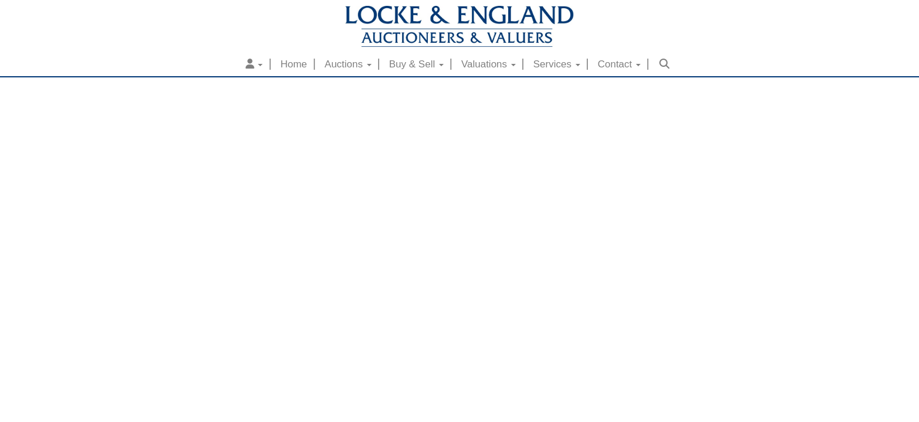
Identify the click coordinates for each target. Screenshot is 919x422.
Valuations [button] (488, 64)
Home (293, 64)
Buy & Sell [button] (416, 64)
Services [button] (556, 64)
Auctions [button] (348, 64)
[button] (254, 64)
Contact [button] (619, 64)
